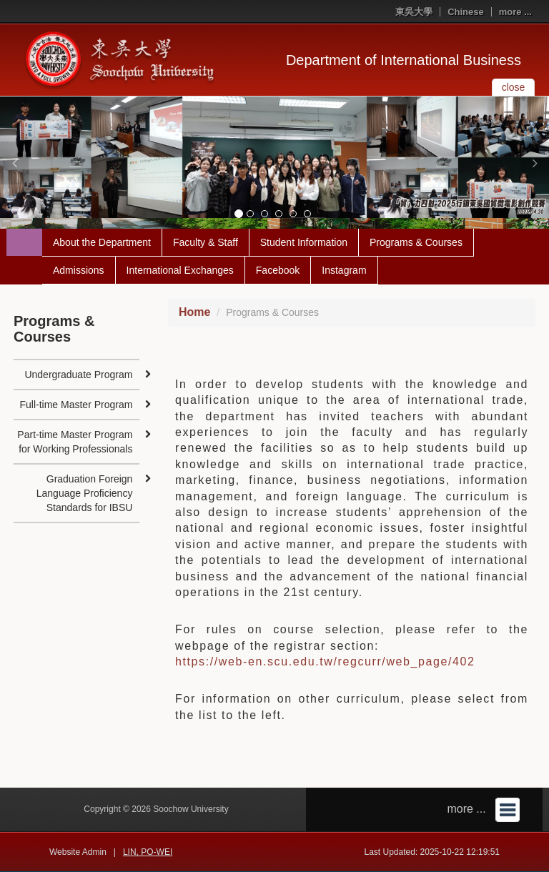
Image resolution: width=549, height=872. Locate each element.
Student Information (303, 242)
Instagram (344, 270)
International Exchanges (180, 270)
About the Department (102, 242)
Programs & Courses (416, 242)
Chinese (465, 11)
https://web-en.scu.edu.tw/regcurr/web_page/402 (325, 661)
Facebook (278, 270)
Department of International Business (403, 60)
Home (194, 312)
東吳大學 (413, 11)
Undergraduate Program (78, 374)
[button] (14, 163)
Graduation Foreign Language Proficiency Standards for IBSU (84, 493)
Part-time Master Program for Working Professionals (74, 442)
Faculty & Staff (205, 242)
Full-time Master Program (75, 404)
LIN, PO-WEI (147, 852)
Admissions (78, 270)
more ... (515, 11)
